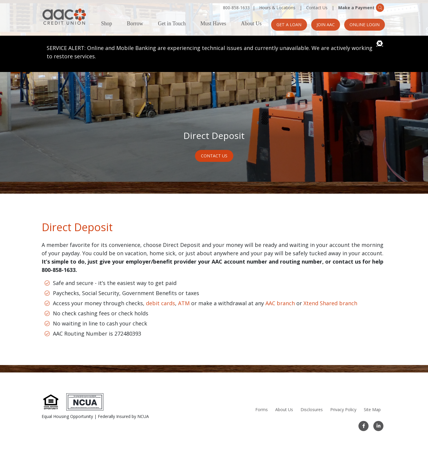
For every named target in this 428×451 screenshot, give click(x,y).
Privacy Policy (343, 409)
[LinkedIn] (378, 426)
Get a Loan (285, 24)
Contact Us (317, 7)
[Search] (382, 7)
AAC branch (280, 299)
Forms (261, 409)
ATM (184, 299)
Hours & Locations (277, 7)
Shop (106, 23)
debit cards (160, 299)
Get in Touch (171, 23)
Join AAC (323, 24)
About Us (251, 23)
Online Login (364, 24)
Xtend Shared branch (330, 299)
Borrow (135, 23)
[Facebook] (364, 426)
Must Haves (213, 23)
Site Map (372, 409)
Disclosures (311, 409)
